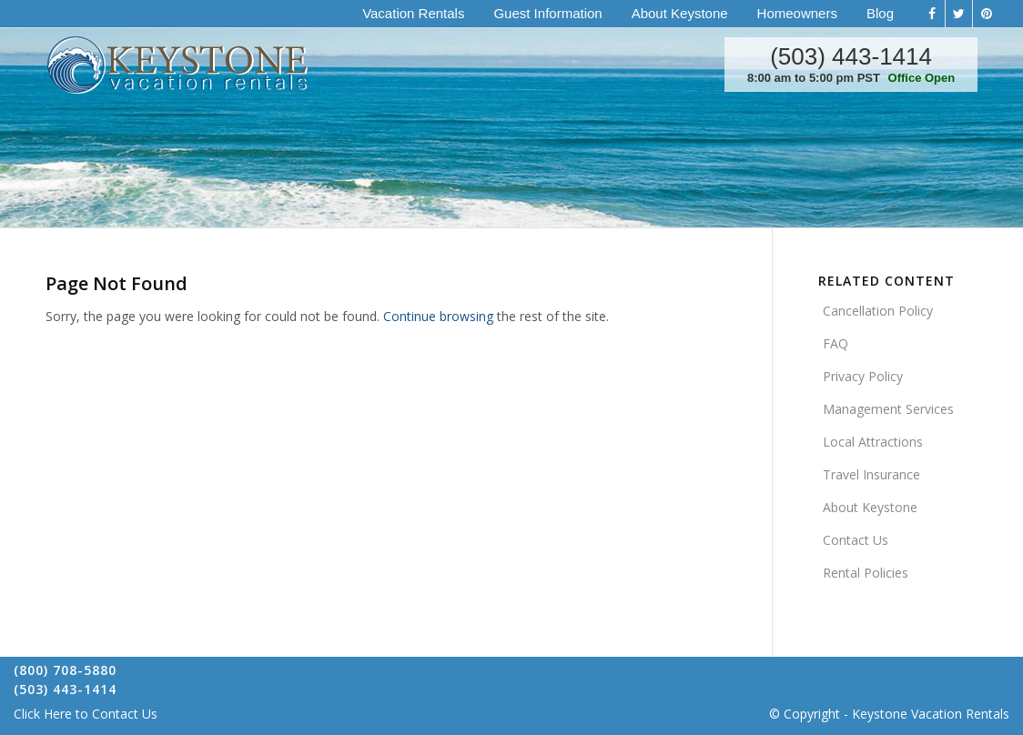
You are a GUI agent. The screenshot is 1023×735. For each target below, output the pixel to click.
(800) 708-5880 (65, 670)
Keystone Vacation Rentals (930, 713)
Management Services (888, 409)
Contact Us (855, 540)
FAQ (835, 343)
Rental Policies (865, 572)
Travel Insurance (871, 474)
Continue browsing (438, 316)
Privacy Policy (863, 376)
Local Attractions (873, 441)
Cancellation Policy (878, 310)
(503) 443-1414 (851, 56)
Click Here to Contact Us (85, 713)
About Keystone (870, 507)
